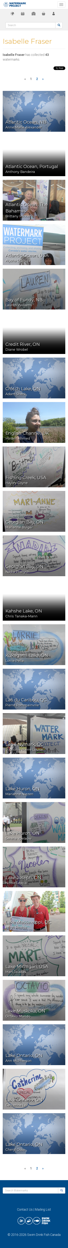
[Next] (43, 78)
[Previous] (25, 78)
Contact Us (25, 1209)
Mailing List (43, 1209)
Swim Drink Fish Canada (44, 1235)
